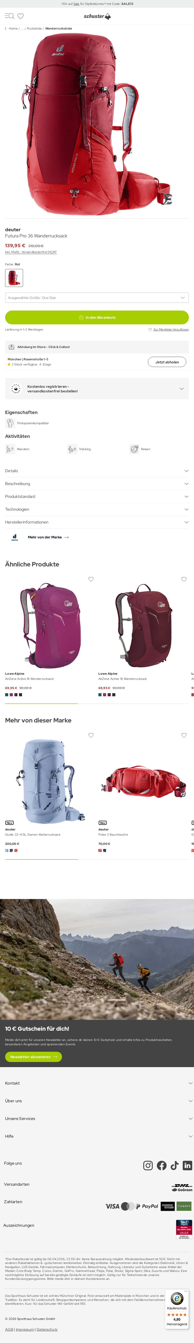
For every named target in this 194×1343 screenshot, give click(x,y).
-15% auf (67, 4)
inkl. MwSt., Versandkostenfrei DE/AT (31, 252)
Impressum (25, 1329)
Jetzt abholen (167, 362)
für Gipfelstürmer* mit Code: (106, 4)
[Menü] (186, 1292)
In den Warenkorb (97, 317)
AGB (9, 1329)
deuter (13, 230)
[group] (97, 124)
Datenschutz (47, 1329)
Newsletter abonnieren (30, 1057)
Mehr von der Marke (45, 537)
